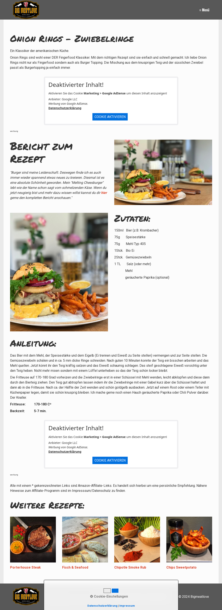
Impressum (127, 605)
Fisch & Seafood (75, 567)
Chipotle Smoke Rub (130, 567)
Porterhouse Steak (25, 567)
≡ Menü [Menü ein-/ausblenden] (204, 9)
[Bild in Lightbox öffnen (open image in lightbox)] (59, 272)
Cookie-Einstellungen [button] (109, 596)
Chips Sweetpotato (181, 567)
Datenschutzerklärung (65, 108)
